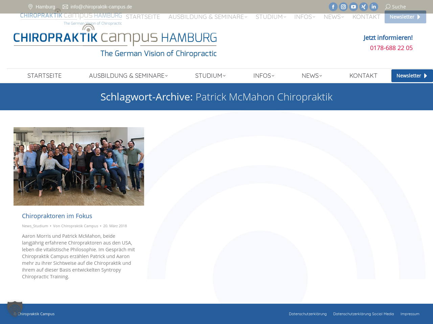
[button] (15, 309)
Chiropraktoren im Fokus (57, 216)
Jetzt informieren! (388, 37)
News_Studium (35, 225)
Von (75, 225)
